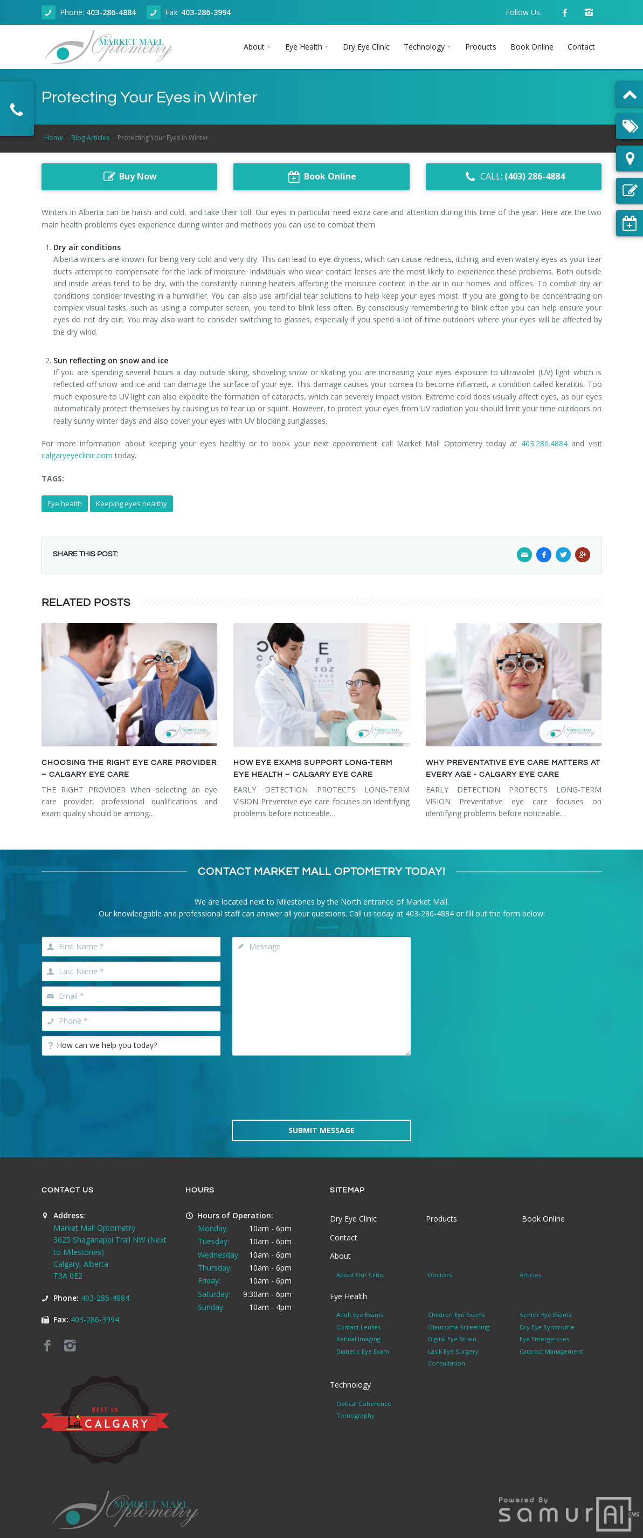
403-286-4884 (111, 12)
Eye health (64, 503)
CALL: (514, 176)
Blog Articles (90, 137)
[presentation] (321, 1087)
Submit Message (321, 1130)
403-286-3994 (206, 12)
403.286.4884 (544, 443)
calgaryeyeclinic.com (77, 455)
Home (53, 137)
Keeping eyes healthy (131, 503)
